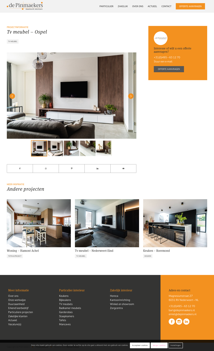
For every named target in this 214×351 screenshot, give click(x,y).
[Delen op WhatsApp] (46, 168)
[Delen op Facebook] (20, 168)
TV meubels (66, 304)
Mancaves (65, 324)
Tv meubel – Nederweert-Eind (94, 251)
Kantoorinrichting (120, 300)
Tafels (62, 320)
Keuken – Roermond (156, 251)
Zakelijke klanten (17, 316)
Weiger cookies (159, 345)
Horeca (114, 295)
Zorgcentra (116, 308)
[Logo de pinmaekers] (25, 6)
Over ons (13, 295)
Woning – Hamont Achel (23, 251)
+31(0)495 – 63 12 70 (167, 57)
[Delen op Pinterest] (71, 168)
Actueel (12, 320)
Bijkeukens (65, 300)
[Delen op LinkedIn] (97, 168)
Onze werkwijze (17, 300)
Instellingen (175, 345)
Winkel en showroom (122, 304)
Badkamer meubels (70, 308)
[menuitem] (106, 6)
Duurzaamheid (16, 304)
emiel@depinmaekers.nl (183, 314)
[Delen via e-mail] (123, 168)
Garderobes (66, 312)
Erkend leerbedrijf (18, 308)
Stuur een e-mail (163, 61)
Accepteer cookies (140, 345)
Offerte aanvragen (169, 69)
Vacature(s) (14, 324)
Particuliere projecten (20, 312)
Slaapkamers (66, 316)
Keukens (64, 295)
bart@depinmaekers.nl (182, 310)
